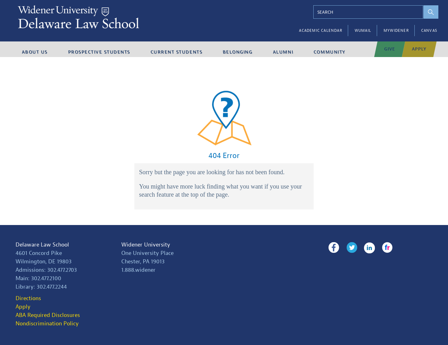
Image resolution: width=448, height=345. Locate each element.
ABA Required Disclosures (48, 315)
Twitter (349, 247)
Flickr (381, 247)
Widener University (145, 244)
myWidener (396, 30)
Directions (28, 298)
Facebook (333, 247)
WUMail (363, 30)
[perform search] (425, 12)
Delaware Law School (42, 244)
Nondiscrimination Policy (47, 323)
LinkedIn (366, 247)
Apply (23, 306)
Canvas (429, 30)
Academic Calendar (320, 30)
